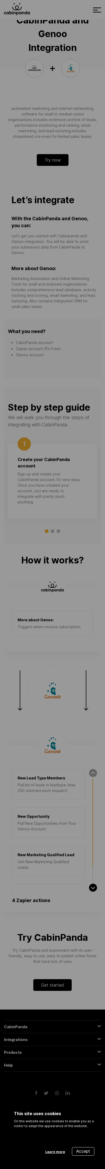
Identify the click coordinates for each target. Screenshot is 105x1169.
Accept (83, 1151)
